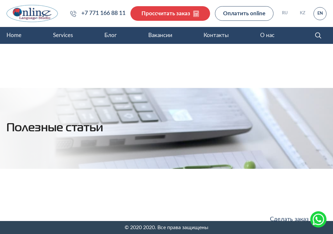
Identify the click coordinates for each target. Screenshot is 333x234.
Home (14, 35)
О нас (267, 35)
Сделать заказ (298, 219)
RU (285, 13)
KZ (302, 13)
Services (63, 35)
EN (320, 13)
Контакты (216, 35)
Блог (110, 35)
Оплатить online (244, 13)
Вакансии (160, 35)
